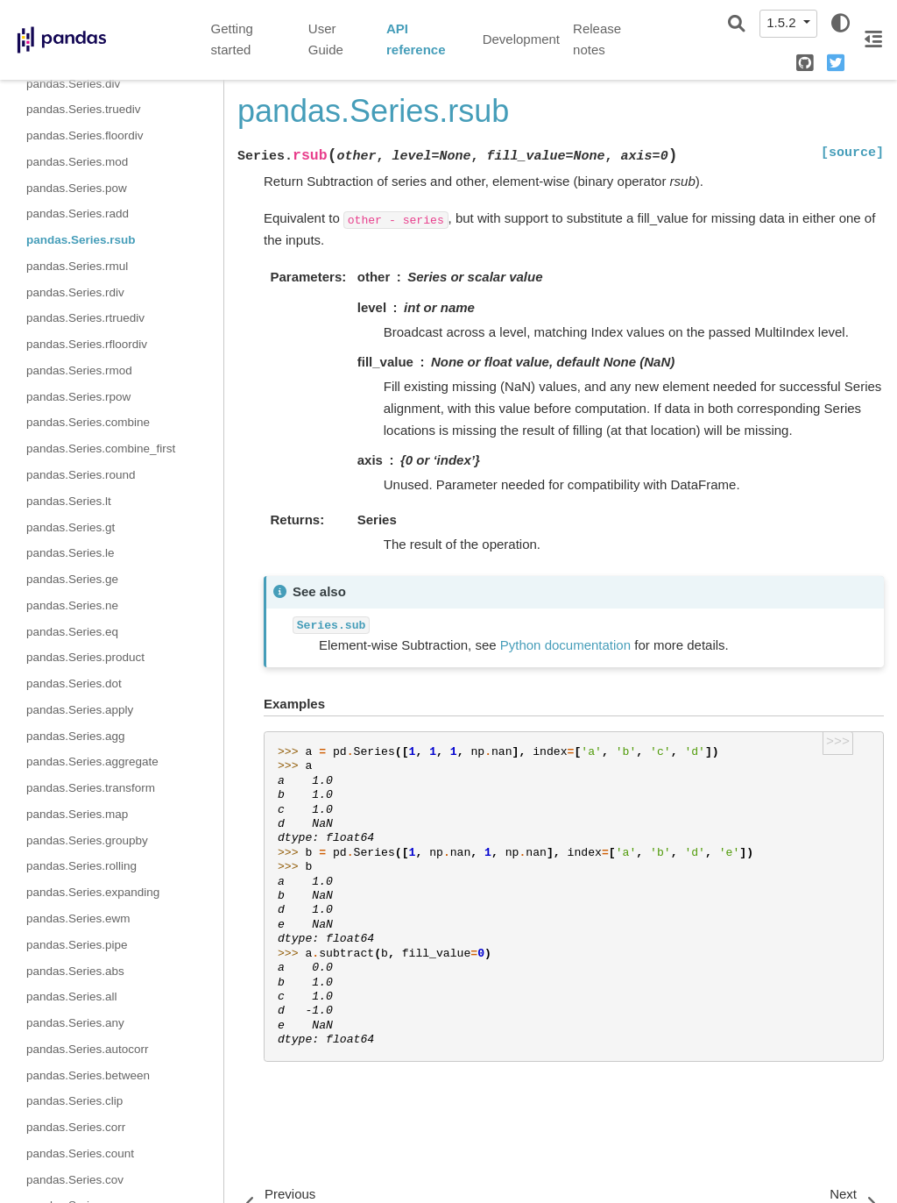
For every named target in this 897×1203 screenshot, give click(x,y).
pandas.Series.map (77, 814)
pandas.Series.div (73, 83)
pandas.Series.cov (75, 1179)
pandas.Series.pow (76, 188)
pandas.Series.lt (68, 501)
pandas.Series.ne (72, 605)
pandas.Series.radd (77, 213)
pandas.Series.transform (90, 787)
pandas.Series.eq (72, 631)
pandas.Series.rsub (81, 239)
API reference (416, 39)
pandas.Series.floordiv (85, 135)
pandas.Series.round (81, 474)
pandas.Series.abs (75, 971)
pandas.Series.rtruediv (85, 317)
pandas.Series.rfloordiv (86, 344)
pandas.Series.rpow (78, 396)
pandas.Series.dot (74, 683)
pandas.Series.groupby (87, 840)
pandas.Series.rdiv (75, 292)
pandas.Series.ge (72, 579)
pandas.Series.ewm (78, 918)
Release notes (597, 39)
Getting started (232, 39)
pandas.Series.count (80, 1153)
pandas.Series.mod (77, 161)
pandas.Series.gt (70, 527)
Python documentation (565, 644)
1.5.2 (783, 22)
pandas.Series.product (85, 657)
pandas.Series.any (75, 1022)
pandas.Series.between (88, 1075)
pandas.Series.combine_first (100, 448)
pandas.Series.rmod (79, 370)
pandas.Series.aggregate (92, 761)
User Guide (325, 39)
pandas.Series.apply (79, 709)
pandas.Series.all (71, 996)
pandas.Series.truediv (83, 109)
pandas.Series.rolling (81, 865)
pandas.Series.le (70, 552)
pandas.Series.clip (74, 1100)
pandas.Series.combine (88, 422)
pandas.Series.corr (75, 1127)
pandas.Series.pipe (77, 944)
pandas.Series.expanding (92, 892)
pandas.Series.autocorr (87, 1049)
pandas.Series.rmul (77, 266)
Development (521, 39)
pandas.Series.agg (75, 736)
